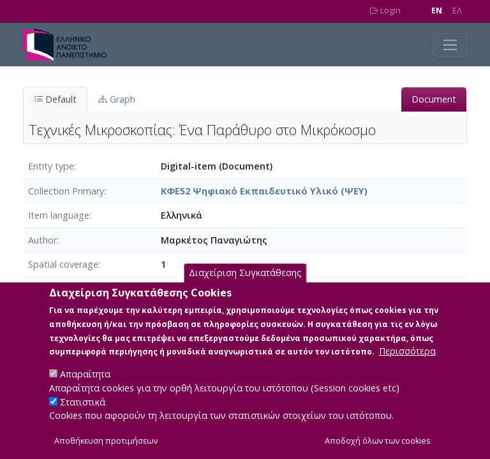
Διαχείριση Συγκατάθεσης (245, 288)
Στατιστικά (82, 417)
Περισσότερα (407, 367)
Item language (58, 215)
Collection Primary (66, 191)
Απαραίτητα (85, 390)
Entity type (51, 166)
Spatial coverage (63, 264)
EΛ (457, 10)
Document (434, 99)
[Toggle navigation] (450, 45)
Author (42, 240)
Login (385, 10)
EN (436, 10)
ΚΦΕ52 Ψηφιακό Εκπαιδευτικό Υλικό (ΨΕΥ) (264, 191)
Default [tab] (55, 99)
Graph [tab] (116, 99)
